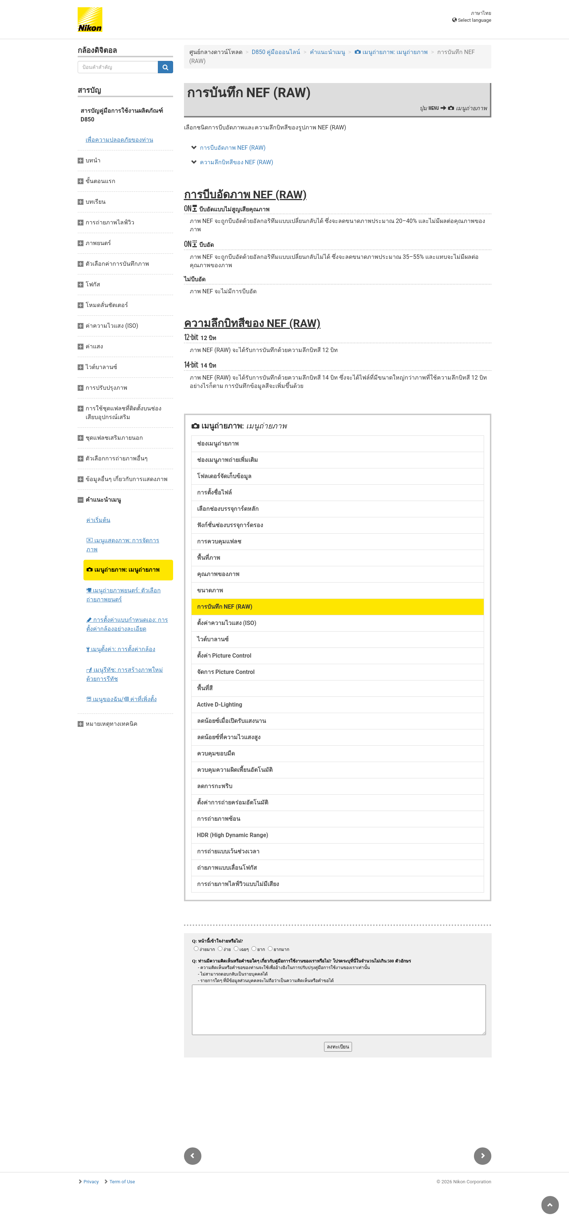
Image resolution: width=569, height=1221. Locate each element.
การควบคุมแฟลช (219, 541)
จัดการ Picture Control (226, 672)
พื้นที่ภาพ (208, 557)
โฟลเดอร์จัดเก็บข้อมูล (224, 476)
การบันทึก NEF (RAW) (225, 606)
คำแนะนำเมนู (327, 52)
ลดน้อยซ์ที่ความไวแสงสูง (229, 737)
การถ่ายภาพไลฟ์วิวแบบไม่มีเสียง (238, 884)
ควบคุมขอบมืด (216, 753)
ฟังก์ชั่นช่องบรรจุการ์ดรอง (230, 525)
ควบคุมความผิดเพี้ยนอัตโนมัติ (235, 769)
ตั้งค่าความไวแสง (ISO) (227, 623)
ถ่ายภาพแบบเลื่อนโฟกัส (227, 867)
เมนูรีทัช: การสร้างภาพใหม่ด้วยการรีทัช (124, 674)
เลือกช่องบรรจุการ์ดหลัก (228, 508)
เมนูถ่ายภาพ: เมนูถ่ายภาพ (123, 569)
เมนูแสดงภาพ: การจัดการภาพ (122, 545)
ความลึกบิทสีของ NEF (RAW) (236, 162)
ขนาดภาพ (210, 590)
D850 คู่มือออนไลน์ (276, 52)
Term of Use (122, 1181)
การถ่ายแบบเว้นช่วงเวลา (228, 851)
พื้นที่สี (205, 688)
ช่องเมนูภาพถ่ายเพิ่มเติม (227, 459)
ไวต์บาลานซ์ (213, 639)
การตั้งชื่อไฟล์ (214, 492)
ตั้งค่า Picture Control (224, 655)
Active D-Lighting (219, 704)
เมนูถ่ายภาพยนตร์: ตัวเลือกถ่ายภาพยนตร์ (123, 595)
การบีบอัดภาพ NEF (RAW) (233, 147)
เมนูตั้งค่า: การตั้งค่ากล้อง (120, 649)
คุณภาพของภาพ (218, 574)
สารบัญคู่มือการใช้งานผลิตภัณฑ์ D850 (122, 115)
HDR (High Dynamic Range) (233, 835)
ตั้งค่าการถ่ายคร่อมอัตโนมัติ (232, 802)
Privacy (91, 1181)
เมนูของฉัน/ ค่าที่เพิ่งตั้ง (121, 699)
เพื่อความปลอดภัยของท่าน (119, 139)
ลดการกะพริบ (214, 786)
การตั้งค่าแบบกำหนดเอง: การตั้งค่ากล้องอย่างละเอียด (127, 624)
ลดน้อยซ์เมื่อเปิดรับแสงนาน (231, 720)
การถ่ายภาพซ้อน (218, 818)
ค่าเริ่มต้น (98, 520)
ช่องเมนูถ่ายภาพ (218, 443)
